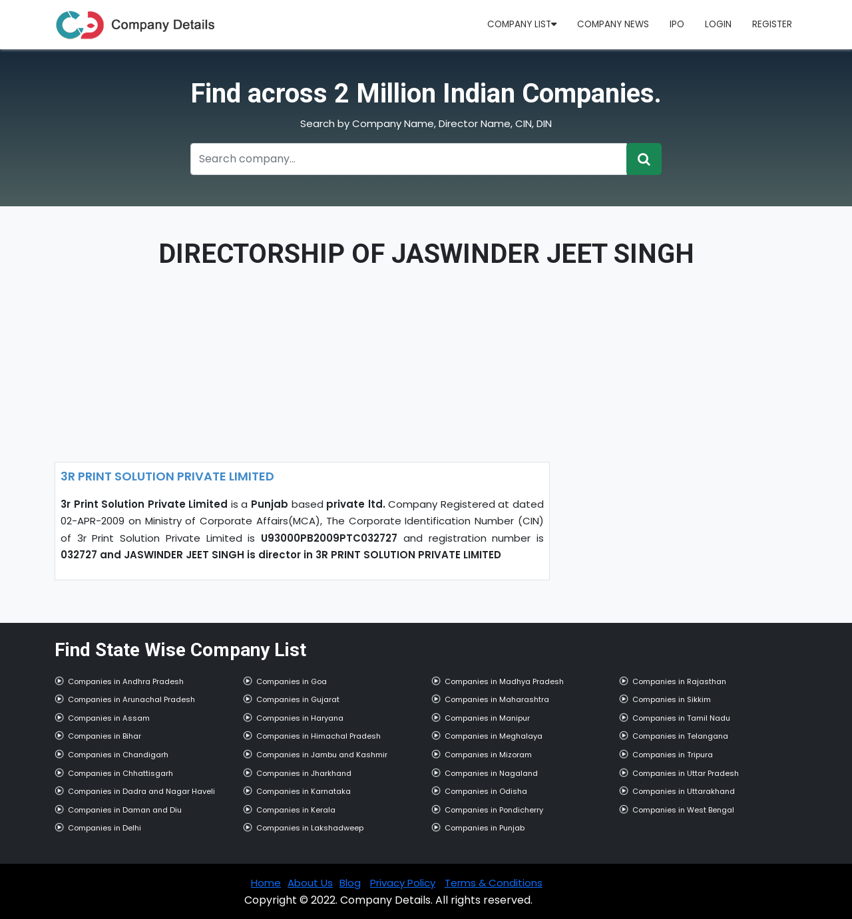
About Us (310, 883)
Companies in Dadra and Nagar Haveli (141, 791)
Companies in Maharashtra (497, 699)
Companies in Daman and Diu (125, 810)
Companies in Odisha (486, 791)
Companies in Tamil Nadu (681, 718)
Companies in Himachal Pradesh (318, 736)
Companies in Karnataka (303, 791)
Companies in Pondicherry (494, 810)
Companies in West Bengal (683, 810)
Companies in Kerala (295, 810)
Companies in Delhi (104, 828)
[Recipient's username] (408, 159)
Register (772, 24)
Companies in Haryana (299, 718)
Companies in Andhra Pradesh (126, 681)
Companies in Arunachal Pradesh (131, 699)
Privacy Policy (402, 883)
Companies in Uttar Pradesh (685, 773)
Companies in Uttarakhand (683, 791)
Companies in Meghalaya (493, 736)
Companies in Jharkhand (303, 773)
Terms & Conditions (493, 883)
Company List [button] (521, 24)
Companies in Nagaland (491, 773)
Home (266, 883)
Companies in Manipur (487, 718)
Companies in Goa (291, 681)
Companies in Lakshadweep (309, 828)
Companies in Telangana (680, 736)
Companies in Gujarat (297, 699)
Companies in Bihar (104, 736)
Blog (350, 883)
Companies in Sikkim (671, 699)
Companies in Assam (109, 718)
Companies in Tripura (672, 754)
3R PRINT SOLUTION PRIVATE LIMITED (167, 476)
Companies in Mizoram (488, 754)
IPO (677, 24)
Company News (613, 24)
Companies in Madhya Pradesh (504, 681)
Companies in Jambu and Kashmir (321, 754)
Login (718, 24)
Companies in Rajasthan (679, 681)
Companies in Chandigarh (118, 754)
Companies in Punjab (485, 828)
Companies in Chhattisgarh (120, 773)
